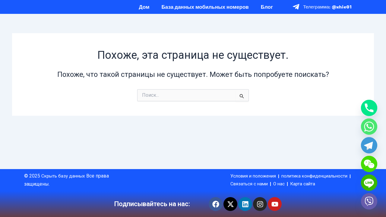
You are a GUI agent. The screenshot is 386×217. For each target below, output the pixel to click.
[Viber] (369, 201)
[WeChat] (369, 164)
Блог (267, 10)
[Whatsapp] (369, 126)
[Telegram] (369, 145)
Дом (144, 10)
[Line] (369, 183)
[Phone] (369, 108)
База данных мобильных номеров (205, 10)
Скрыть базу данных (65, 167)
